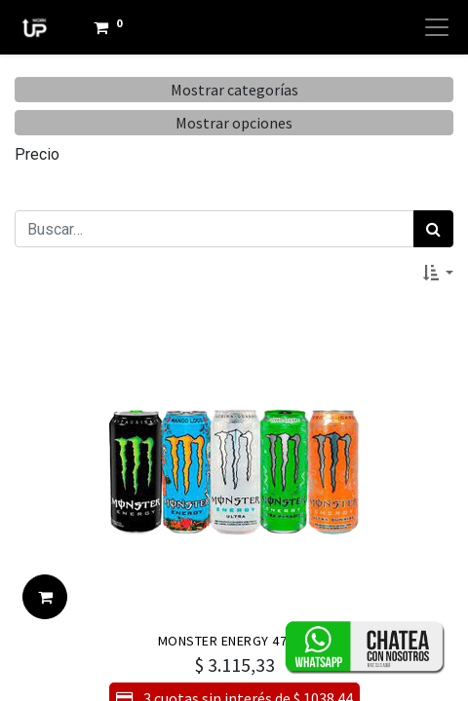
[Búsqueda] (433, 228)
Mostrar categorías (234, 89)
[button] (438, 272)
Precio (37, 154)
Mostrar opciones (234, 122)
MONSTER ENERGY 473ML (234, 640)
